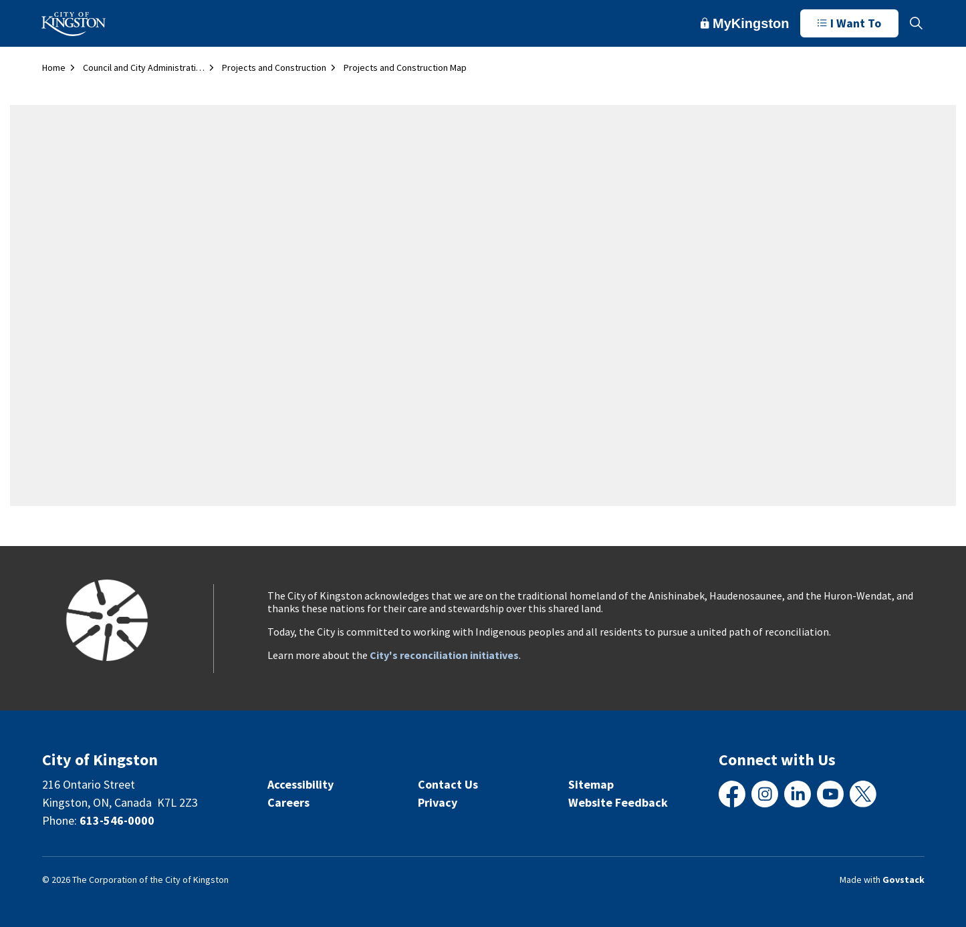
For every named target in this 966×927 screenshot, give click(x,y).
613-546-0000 (117, 820)
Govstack (903, 880)
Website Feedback (618, 802)
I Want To (849, 23)
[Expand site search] (916, 23)
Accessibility (300, 784)
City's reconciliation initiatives (444, 655)
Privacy (437, 802)
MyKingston (745, 23)
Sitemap (591, 784)
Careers (288, 802)
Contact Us (448, 784)
